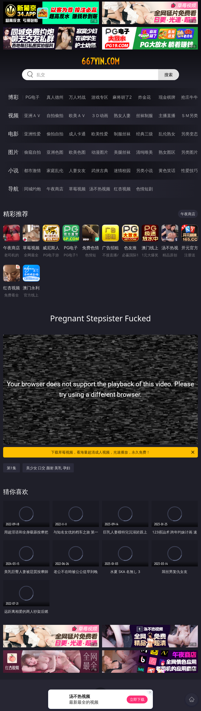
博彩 (13, 97)
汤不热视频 (99, 189)
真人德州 (55, 97)
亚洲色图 (55, 152)
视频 (13, 115)
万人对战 (77, 97)
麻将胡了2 (122, 97)
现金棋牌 (167, 97)
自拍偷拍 (55, 115)
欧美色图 (77, 152)
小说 (13, 170)
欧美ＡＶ (77, 115)
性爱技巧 (189, 170)
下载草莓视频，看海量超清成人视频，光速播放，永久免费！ (123, 452)
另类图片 (189, 152)
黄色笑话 (167, 170)
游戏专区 (99, 97)
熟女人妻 (122, 115)
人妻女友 (77, 170)
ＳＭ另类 (189, 115)
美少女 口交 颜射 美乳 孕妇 (48, 467)
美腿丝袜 (122, 152)
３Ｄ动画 (99, 115)
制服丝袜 (122, 134)
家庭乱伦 (55, 170)
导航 (13, 188)
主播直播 (167, 115)
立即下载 (137, 699)
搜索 (168, 75)
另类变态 (189, 134)
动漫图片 (99, 152)
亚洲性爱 (32, 134)
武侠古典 (99, 170)
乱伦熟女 (167, 134)
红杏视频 (122, 189)
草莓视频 (77, 189)
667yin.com (100, 61)
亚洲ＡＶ (32, 115)
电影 (13, 133)
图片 (13, 152)
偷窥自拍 (32, 152)
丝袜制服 (144, 115)
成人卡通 (77, 134)
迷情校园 (122, 170)
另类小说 (144, 170)
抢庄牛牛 (189, 97)
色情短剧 (144, 189)
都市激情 (32, 170)
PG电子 (32, 97)
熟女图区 (167, 152)
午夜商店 (55, 189)
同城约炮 (32, 189)
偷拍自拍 (55, 134)
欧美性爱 (99, 134)
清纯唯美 (144, 152)
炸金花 (144, 97)
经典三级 (144, 134)
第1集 (11, 467)
